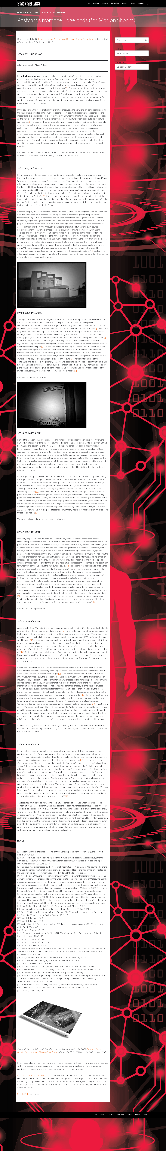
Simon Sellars (24, 12)
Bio (89, 3)
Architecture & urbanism (57, 12)
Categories (120, 62)
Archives (119, 49)
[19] (19, 708)
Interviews (115, 3)
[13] (49, 601)
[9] (91, 374)
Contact (141, 3)
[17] (66, 661)
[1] (68, 88)
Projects (105, 3)
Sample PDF (23, 1127)
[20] (30, 717)
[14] (36, 611)
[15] (66, 640)
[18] (64, 683)
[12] (96, 571)
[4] (95, 253)
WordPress (42, 1148)
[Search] (147, 3)
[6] (100, 331)
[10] (48, 496)
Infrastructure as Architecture (31, 1108)
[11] (76, 517)
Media (133, 3)
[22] (38, 813)
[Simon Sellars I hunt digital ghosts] (28, 3)
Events (124, 3)
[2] (40, 122)
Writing (96, 3)
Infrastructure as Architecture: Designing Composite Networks (68, 39)
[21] (88, 773)
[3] (60, 198)
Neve (20, 1148)
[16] (48, 649)
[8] (50, 349)
